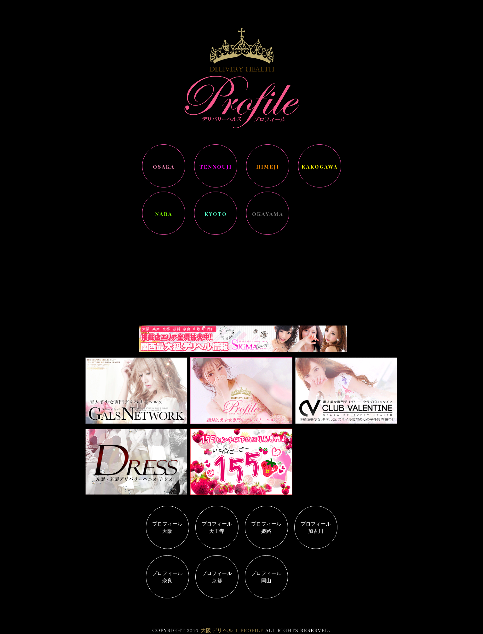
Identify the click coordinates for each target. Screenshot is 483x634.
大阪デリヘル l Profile (232, 630)
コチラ (217, 245)
